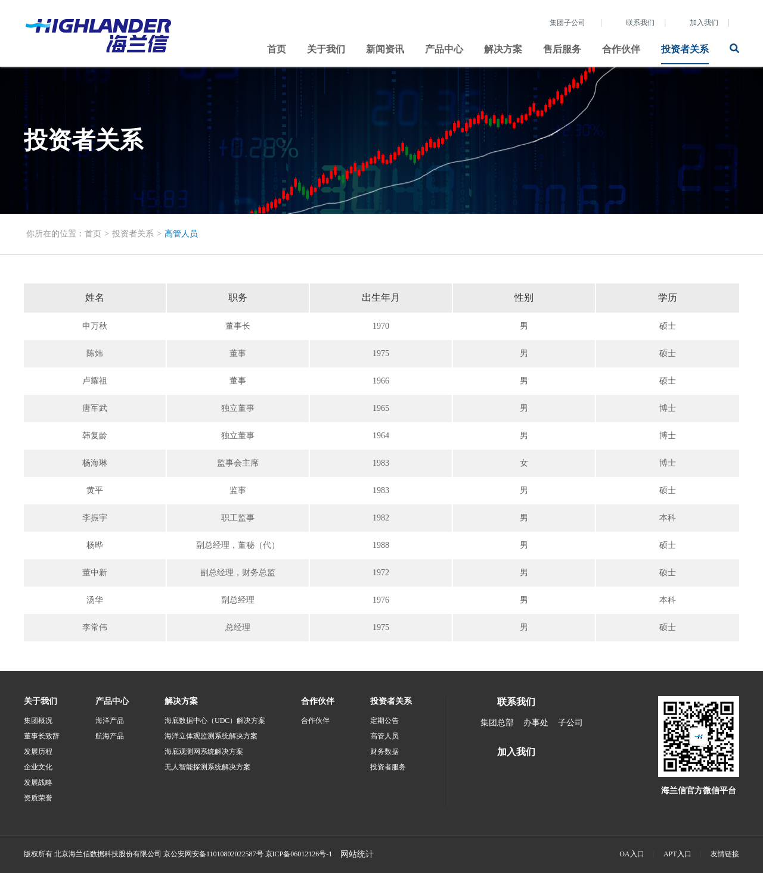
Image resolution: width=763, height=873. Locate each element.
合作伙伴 (621, 49)
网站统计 (357, 854)
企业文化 (38, 767)
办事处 (535, 722)
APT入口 (677, 854)
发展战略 (38, 782)
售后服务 (562, 49)
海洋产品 (109, 720)
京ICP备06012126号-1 (299, 854)
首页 (276, 49)
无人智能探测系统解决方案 (207, 767)
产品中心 (444, 49)
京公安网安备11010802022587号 (213, 854)
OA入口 (631, 854)
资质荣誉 (38, 798)
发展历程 (38, 751)
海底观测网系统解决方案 (204, 751)
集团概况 (38, 720)
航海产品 (109, 736)
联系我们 (640, 22)
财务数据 (384, 751)
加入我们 (704, 22)
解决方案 (503, 49)
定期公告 (384, 720)
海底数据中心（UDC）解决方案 (215, 720)
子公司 (570, 722)
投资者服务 (388, 767)
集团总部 (497, 722)
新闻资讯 (385, 49)
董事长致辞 (42, 736)
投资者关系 (685, 49)
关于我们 (326, 49)
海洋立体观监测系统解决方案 (211, 736)
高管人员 (181, 233)
